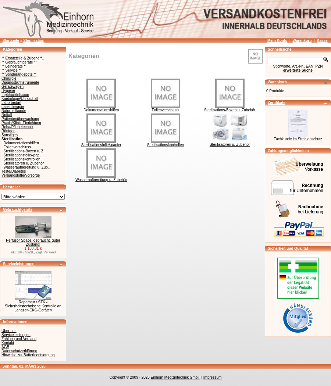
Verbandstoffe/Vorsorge (20, 175)
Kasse (322, 41)
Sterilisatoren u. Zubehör (24, 163)
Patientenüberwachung (20, 119)
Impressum (212, 377)
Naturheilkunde (13, 111)
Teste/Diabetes (13, 171)
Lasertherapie (12, 107)
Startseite (11, 41)
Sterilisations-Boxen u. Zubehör (230, 108)
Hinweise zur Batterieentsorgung (28, 355)
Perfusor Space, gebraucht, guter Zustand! (33, 242)
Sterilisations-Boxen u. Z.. (25, 151)
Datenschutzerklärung (19, 351)
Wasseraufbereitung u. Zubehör (101, 178)
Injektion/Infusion (15, 95)
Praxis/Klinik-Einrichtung (21, 123)
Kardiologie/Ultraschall (19, 99)
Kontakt (7, 343)
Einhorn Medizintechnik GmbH (175, 377)
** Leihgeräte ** (13, 66)
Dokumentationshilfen (21, 143)
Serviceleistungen (19, 264)
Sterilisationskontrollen (22, 159)
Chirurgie (9, 78)
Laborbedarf (11, 103)
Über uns (9, 331)
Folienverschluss (17, 147)
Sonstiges (9, 135)
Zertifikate (276, 103)
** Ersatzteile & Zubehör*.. (22, 58)
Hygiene (8, 91)
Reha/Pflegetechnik (17, 127)
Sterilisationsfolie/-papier (101, 143)
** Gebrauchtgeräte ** (19, 62)
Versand (50, 252)
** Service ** (11, 70)
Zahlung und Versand (18, 339)
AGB (5, 347)
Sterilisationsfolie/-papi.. (23, 155)
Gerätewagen (12, 86)
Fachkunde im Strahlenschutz (298, 139)
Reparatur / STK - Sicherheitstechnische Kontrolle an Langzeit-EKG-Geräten (33, 306)
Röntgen (8, 131)
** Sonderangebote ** (18, 74)
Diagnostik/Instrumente (20, 82)
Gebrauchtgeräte (17, 210)
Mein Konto (277, 41)
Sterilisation (33, 41)
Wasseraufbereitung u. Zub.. (27, 167)
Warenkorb (302, 41)
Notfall (6, 115)
